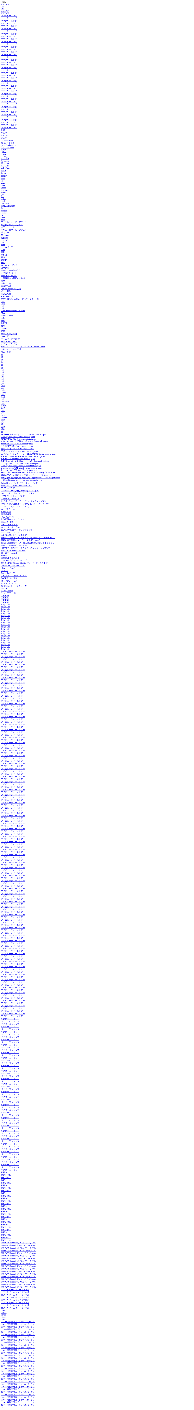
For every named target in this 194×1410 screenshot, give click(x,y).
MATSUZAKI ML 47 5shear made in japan (18, 439)
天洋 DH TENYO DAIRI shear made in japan (19, 451)
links (3, 302)
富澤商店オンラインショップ (14, 586)
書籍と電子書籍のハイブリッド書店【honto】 (21, 540)
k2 (2, 181)
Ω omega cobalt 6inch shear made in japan (18, 437)
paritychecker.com (8, 145)
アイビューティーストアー (13, 651)
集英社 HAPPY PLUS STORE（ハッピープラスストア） (25, 563)
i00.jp (3, 213)
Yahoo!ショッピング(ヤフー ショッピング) (19, 483)
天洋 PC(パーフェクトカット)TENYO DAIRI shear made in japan (28, 454)
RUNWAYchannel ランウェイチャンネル (18, 1243)
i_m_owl (4, 190)
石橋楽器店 (6, 514)
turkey (3, 199)
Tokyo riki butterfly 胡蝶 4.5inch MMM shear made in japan (25, 441)
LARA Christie (7, 591)
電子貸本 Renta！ (9, 553)
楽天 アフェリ (8, 227)
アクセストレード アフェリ (14, 222)
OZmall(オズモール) (9, 522)
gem (2, 194)
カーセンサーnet (8, 509)
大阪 (3, 250)
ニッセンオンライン (10, 498)
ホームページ (7, 247)
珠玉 (3, 178)
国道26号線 (6, 286)
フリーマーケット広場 (11, 289)
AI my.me (5, 161)
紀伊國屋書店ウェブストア (13, 519)
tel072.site (5, 166)
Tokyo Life (5, 604)
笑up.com (5, 235)
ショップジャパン (9, 593)
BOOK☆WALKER (9, 578)
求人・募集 (6, 291)
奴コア (4, 176)
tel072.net (5, 159)
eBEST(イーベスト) (9, 525)
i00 (2, 413)
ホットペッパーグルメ (11, 527)
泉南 (3, 263)
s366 (3, 185)
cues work (5, 203)
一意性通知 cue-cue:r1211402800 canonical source (21, 480)
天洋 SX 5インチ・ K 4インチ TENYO (17, 449)
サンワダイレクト (9, 583)
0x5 (2, 422)
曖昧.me (4, 238)
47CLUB (4, 571)
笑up (3, 208)
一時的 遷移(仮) (8, 206)
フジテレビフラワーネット (13, 565)
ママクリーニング (9, 16)
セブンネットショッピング (13, 496)
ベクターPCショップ (10, 532)
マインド (5, 135)
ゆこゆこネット (8, 517)
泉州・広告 (6, 283)
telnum (3, 406)
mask (3, 201)
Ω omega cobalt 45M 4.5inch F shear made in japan (21, 468)
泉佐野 (4, 260)
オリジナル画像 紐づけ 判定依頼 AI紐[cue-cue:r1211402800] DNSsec (30, 478)
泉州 (3, 252)
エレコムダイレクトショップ (14, 560)
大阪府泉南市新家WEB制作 (13, 278)
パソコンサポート (9, 273)
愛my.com (5, 163)
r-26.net (4, 152)
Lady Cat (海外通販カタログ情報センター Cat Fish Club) (25, 504)
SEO (3, 245)
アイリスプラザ (8, 488)
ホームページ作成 (9, 265)
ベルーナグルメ (8, 568)
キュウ (4, 133)
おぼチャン (6, 408)
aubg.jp (4, 211)
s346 (3, 183)
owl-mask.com (7, 140)
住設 (3, 130)
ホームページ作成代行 (11, 270)
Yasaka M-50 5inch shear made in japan (17, 444)
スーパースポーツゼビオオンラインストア (20, 491)
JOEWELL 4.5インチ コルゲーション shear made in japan (25, 461)
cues (2, 415)
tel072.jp (4, 156)
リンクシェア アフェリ (12, 225)
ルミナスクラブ (8, 573)
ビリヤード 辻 (7, 296)
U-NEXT (4, 588)
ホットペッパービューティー (14, 545)
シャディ (5, 555)
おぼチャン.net (7, 143)
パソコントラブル (9, 276)
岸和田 (4, 255)
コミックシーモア (9, 581)
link (2, 6)
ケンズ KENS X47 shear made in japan (17, 446)
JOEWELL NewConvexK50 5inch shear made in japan (23, 456)
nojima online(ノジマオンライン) (15, 506)
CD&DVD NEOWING (10, 558)
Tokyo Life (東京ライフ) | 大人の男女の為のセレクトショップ (28, 543)
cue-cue (4, 417)
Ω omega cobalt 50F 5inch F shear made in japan (20, 470)
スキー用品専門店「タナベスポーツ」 (18, 1322)
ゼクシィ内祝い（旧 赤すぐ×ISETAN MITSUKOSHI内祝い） (28, 538)
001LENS (5, 595)
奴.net (3, 173)
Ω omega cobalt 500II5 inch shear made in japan (20, 463)
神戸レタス (6, 1172)
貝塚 (3, 257)
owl (2, 197)
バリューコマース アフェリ (14, 230)
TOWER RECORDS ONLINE (13, 550)
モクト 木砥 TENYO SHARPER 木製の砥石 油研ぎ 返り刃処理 (28, 472)
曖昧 (3, 429)
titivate (3, 1310)
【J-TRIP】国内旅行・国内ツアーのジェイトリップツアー (26, 548)
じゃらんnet (6, 512)
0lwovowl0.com (7, 147)
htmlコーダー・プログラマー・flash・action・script (23, 347)
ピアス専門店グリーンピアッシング (17, 530)
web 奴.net (5, 168)
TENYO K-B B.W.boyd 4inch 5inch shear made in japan (23, 434)
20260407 (5, 4)
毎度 (3, 281)
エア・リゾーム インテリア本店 (15, 1290)
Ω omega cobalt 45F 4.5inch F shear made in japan (21, 466)
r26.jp (3, 154)
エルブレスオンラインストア (14, 576)
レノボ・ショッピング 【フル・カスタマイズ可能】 (24, 501)
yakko (3, 188)
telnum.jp (5, 150)
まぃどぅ (5, 138)
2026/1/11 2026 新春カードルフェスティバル (20, 299)
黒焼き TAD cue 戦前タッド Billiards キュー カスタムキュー (27, 475)
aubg (3, 419)
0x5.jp (3, 215)
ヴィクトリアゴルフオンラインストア (18, 493)
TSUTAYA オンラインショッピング (16, 485)
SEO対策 (5, 268)
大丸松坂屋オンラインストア (14, 535)
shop (3, 217)
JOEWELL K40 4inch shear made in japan (18, 459)
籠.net (3, 171)
